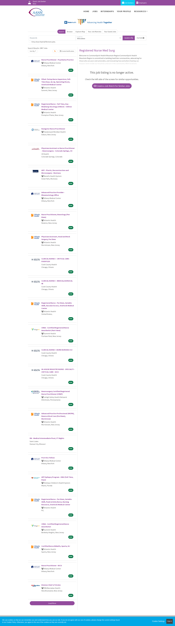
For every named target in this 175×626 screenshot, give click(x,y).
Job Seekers (128, 2)
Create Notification (67, 51)
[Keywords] (52, 38)
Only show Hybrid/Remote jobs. (43, 42)
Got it (169, 621)
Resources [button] (140, 11)
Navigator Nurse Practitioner (53, 129)
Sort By (32, 51)
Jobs (94, 11)
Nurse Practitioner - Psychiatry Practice (57, 60)
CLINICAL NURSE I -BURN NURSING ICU (56, 350)
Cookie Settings (158, 621)
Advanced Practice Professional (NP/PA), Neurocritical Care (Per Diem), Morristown (57, 416)
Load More (52, 603)
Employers (141, 2)
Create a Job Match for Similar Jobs (112, 86)
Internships (107, 11)
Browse (70, 31)
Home (86, 11)
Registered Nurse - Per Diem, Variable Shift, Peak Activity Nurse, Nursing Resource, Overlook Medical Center (56, 502)
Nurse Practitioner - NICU (51, 565)
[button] (140, 38)
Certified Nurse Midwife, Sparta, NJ (55, 546)
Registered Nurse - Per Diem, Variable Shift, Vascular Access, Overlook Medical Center (57, 305)
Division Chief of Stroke (51, 585)
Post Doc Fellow (48, 458)
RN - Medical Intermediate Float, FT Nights (47, 438)
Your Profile (124, 11)
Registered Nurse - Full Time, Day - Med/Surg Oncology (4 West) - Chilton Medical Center (56, 106)
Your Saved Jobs (110, 31)
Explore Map (80, 31)
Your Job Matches (94, 31)
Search (61, 31)
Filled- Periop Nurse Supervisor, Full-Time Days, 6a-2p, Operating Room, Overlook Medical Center (56, 82)
